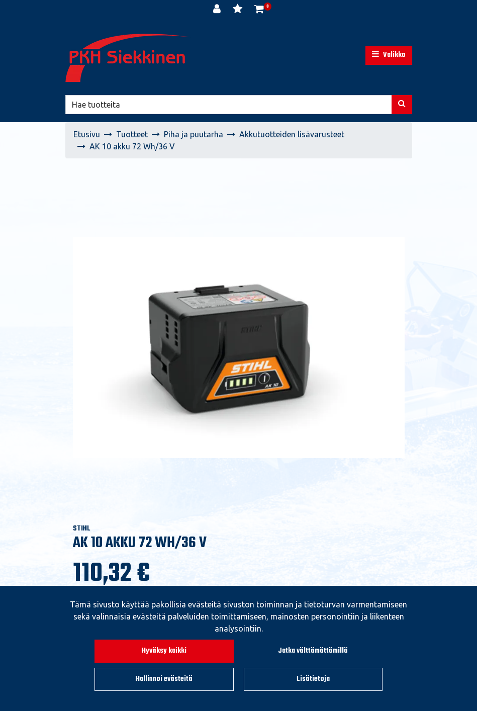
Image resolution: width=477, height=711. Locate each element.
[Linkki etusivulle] (128, 58)
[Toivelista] (238, 10)
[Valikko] (388, 55)
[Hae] (228, 104)
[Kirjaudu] (218, 10)
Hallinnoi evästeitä (164, 679)
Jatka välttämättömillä (313, 651)
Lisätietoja (313, 679)
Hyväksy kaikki (164, 651)
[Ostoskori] (259, 10)
